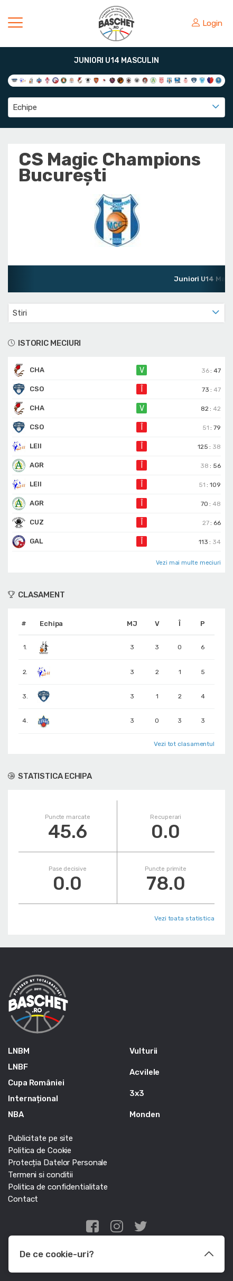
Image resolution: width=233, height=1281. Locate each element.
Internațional (33, 1098)
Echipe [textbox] (24, 107)
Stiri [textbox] (20, 313)
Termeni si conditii (40, 1174)
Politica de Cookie (39, 1150)
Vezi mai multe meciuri (188, 562)
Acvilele (144, 1072)
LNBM (19, 1051)
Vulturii (143, 1051)
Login (207, 23)
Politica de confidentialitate (58, 1187)
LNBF (18, 1067)
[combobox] (116, 107)
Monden (144, 1114)
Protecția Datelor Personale (57, 1162)
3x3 (136, 1093)
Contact (23, 1199)
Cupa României (36, 1083)
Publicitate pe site (40, 1138)
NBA (16, 1114)
